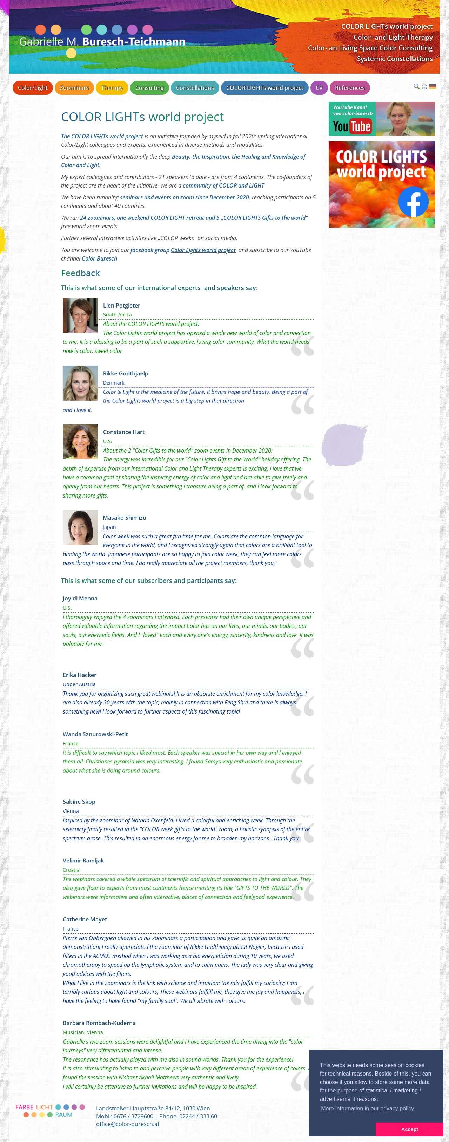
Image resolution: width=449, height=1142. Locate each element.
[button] (342, 1130)
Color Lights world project (203, 250)
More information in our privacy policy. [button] (368, 1108)
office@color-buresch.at (128, 1124)
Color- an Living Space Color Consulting (370, 47)
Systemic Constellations (395, 58)
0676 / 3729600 (133, 1116)
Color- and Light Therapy (393, 37)
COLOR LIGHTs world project (387, 26)
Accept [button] (409, 1129)
